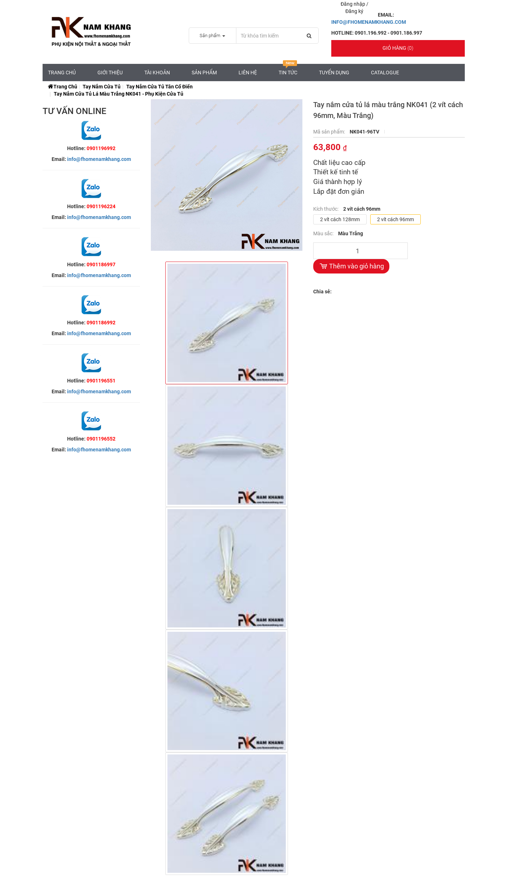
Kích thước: (326, 209)
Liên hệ (248, 72)
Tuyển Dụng (334, 72)
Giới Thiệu (110, 72)
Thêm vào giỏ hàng (351, 266)
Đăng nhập (353, 4)
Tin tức (288, 69)
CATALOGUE (385, 72)
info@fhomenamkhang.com (99, 159)
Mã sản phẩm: (329, 132)
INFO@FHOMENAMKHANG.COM (368, 22)
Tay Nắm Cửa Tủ (102, 86)
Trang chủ (62, 72)
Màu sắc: (324, 233)
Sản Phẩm (204, 72)
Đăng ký (354, 11)
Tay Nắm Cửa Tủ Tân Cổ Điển (159, 86)
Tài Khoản (157, 72)
